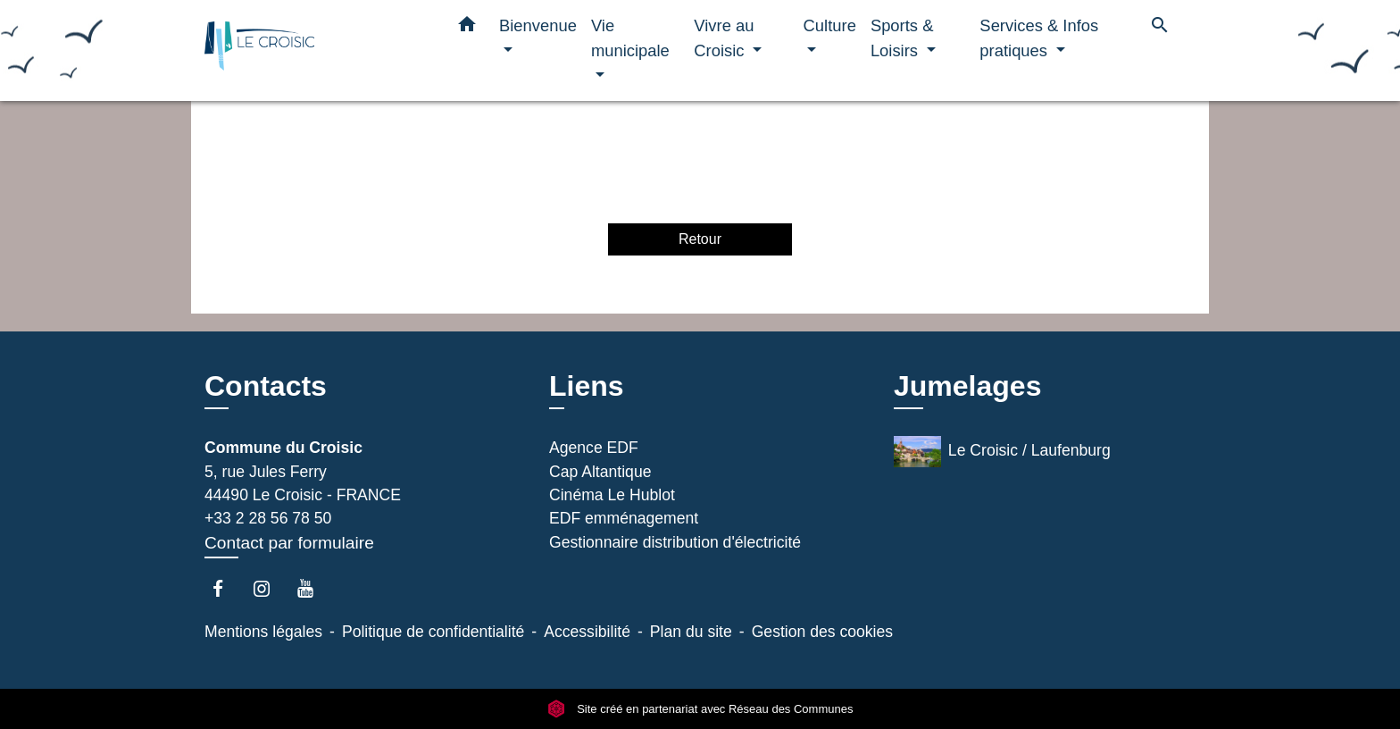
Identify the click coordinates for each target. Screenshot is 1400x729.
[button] (467, 27)
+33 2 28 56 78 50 (267, 518)
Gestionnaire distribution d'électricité (675, 542)
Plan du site (691, 632)
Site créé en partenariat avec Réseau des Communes (700, 709)
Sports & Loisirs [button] (902, 38)
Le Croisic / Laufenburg (1002, 451)
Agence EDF (593, 448)
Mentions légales (263, 632)
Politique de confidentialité (433, 632)
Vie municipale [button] (630, 38)
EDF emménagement (623, 518)
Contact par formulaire (289, 542)
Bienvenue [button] (538, 25)
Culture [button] (830, 25)
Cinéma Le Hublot (612, 495)
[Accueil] (316, 50)
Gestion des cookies (822, 632)
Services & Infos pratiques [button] (1038, 38)
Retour (700, 239)
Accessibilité (587, 632)
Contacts (265, 386)
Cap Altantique (600, 472)
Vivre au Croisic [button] (724, 38)
